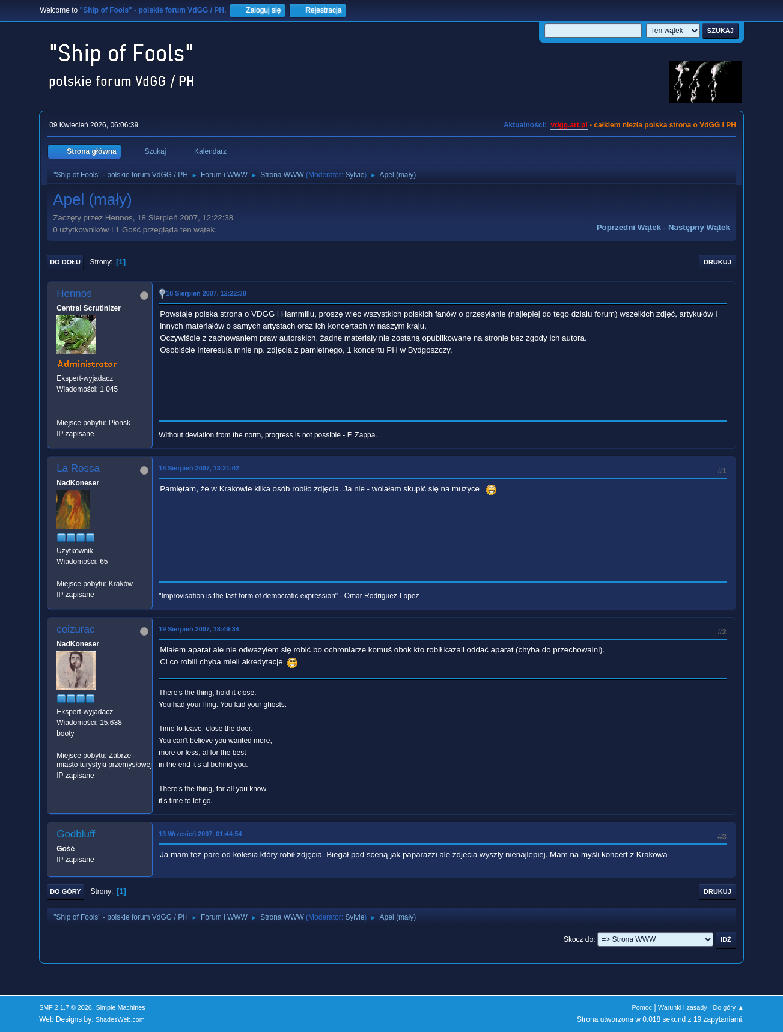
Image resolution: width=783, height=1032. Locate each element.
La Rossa (78, 468)
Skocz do (578, 939)
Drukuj (717, 262)
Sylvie (354, 175)
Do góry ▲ (728, 1007)
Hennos (74, 293)
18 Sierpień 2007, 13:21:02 (199, 468)
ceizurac (75, 629)
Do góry (65, 891)
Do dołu (65, 262)
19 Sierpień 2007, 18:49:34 (199, 629)
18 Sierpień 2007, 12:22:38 (206, 293)
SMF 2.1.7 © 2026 (65, 1007)
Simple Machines (120, 1007)
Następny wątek (699, 227)
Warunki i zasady (682, 1007)
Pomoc (642, 1007)
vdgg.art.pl (568, 125)
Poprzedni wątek (629, 227)
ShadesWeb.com (120, 1019)
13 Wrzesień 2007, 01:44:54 (200, 833)
